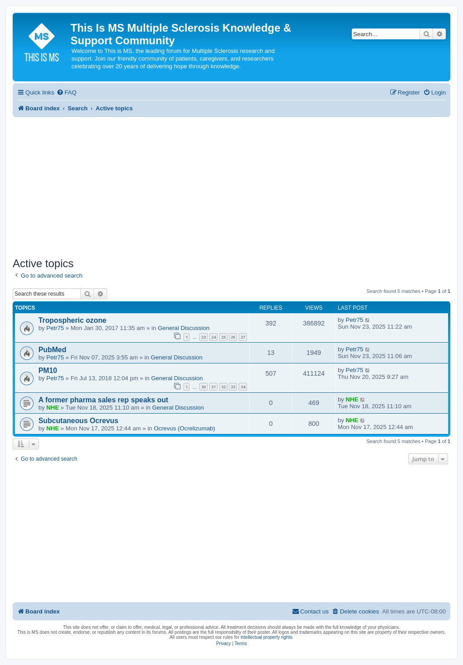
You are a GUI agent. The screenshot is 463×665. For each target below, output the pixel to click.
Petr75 (55, 328)
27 (243, 337)
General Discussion (183, 328)
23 (203, 337)
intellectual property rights (266, 637)
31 (213, 387)
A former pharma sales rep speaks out (103, 400)
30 (203, 387)
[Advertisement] (231, 185)
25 (223, 337)
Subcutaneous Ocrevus (78, 420)
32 (223, 387)
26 (233, 337)
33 (233, 387)
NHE (53, 407)
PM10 (47, 370)
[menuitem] (66, 92)
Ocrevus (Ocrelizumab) (184, 428)
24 (213, 337)
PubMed (52, 350)
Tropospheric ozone (72, 320)
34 (243, 387)
